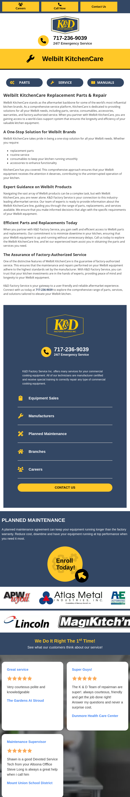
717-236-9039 (70, 38)
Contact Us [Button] (65, 487)
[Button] (24, 82)
